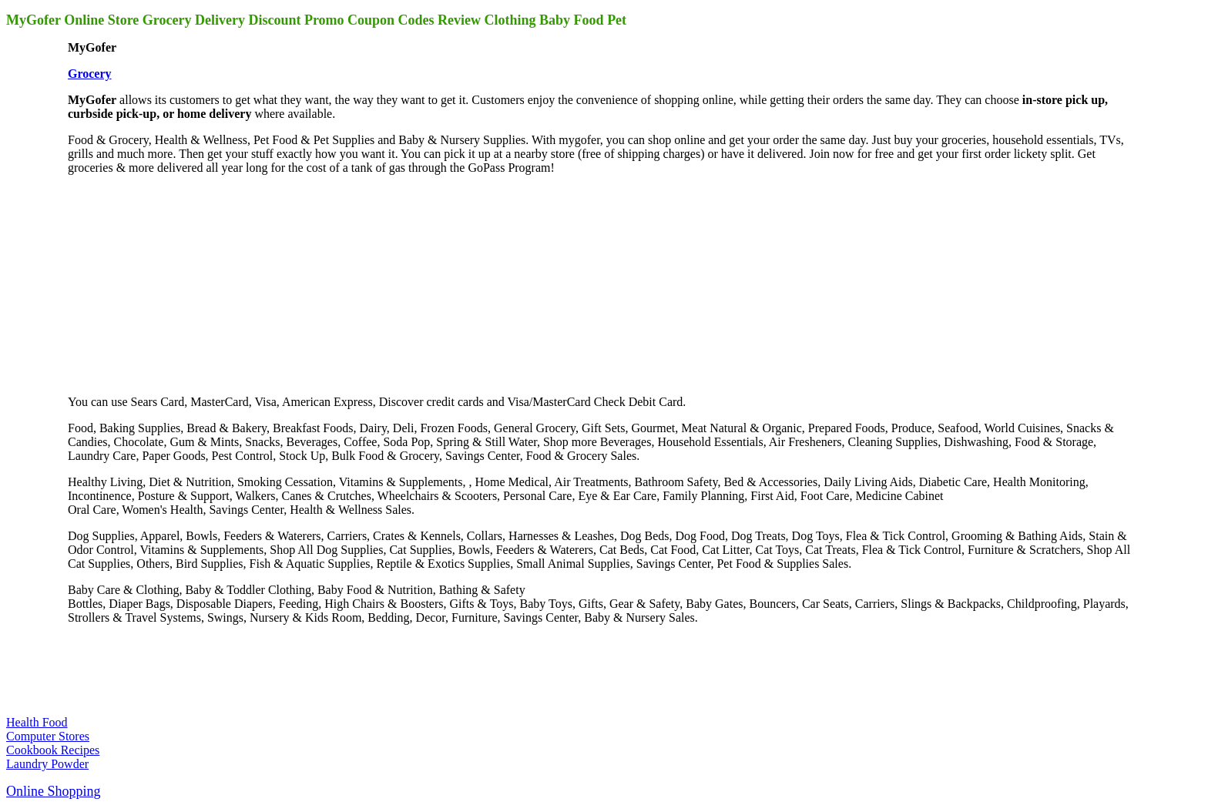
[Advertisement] (183, 283)
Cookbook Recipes (52, 750)
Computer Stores (47, 736)
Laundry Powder (47, 763)
